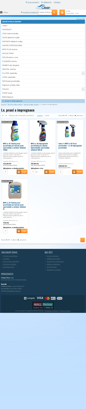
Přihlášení (57, 2)
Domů (3, 104)
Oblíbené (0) (46, 2)
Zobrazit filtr (80, 19)
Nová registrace (52, 256)
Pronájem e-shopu (51, 311)
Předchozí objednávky (54, 261)
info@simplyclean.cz (13, 291)
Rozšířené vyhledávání (29, 12)
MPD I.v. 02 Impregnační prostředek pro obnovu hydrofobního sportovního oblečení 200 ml (40, 146)
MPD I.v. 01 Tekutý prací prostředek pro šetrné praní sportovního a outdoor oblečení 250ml (14, 146)
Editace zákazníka (52, 264)
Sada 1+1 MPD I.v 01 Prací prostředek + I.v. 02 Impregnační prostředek (70, 145)
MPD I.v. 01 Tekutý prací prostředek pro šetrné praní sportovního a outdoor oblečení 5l (14, 205)
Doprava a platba (8, 264)
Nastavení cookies (53, 270)
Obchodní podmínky (10, 261)
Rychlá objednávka (9, 256)
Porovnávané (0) (32, 2)
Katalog (40, 116)
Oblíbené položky (52, 259)
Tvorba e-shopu (64, 311)
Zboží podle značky (14, 104)
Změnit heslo (51, 267)
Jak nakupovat (7, 267)
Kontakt (5, 259)
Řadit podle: (21, 116)
